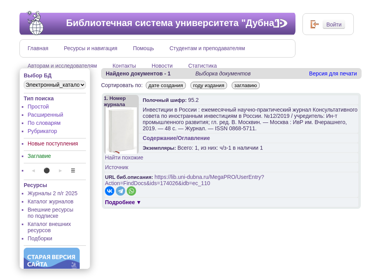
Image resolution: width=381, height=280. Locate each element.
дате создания (166, 85)
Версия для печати (333, 73)
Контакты (124, 66)
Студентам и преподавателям (207, 48)
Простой (38, 106)
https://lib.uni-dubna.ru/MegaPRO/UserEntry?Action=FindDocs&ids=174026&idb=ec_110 (184, 180)
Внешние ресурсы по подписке (50, 212)
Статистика (202, 66)
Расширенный (45, 115)
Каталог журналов (50, 201)
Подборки (40, 238)
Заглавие (39, 156)
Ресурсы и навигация (90, 48)
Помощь (143, 48)
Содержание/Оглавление (176, 138)
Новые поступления (53, 143)
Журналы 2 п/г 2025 (52, 193)
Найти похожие (124, 157)
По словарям (44, 123)
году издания (208, 85)
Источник (116, 167)
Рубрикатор (42, 131)
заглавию (245, 85)
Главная (38, 48)
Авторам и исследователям (62, 66)
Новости (162, 66)
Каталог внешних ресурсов (49, 227)
